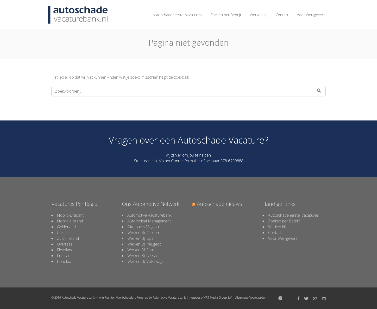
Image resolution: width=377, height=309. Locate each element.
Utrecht (63, 232)
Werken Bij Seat (140, 249)
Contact (282, 14)
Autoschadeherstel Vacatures (177, 14)
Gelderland (66, 226)
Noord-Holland (70, 221)
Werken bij (258, 14)
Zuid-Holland (68, 238)
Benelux (64, 261)
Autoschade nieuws (219, 203)
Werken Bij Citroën (143, 232)
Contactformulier (185, 161)
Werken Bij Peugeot (144, 244)
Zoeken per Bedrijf (225, 14)
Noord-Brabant (70, 215)
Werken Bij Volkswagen (147, 261)
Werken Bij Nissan (142, 255)
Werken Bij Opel (140, 238)
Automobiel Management (149, 221)
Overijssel (65, 244)
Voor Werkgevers (311, 14)
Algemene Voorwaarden (250, 298)
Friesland (65, 255)
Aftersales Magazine (145, 226)
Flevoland (65, 249)
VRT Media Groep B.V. (218, 298)
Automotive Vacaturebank (149, 215)
